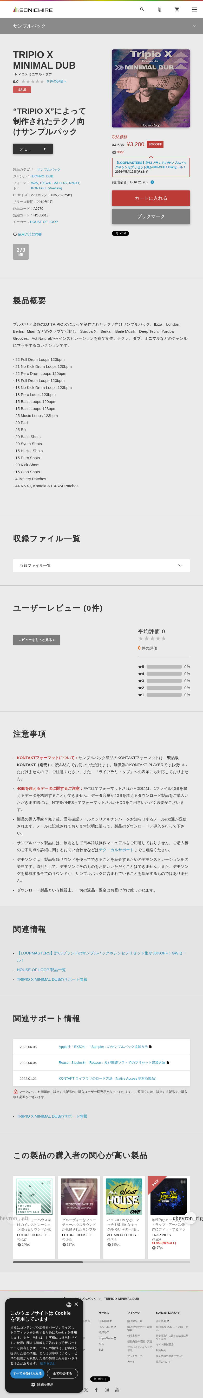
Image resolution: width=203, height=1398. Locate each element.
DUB (49, 176)
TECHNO (37, 176)
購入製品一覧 (134, 1321)
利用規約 (161, 1350)
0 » (56, 81)
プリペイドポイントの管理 (139, 1349)
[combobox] (68, 1304)
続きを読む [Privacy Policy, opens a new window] (48, 1363)
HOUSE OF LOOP (44, 222)
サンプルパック (49, 169)
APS (101, 1344)
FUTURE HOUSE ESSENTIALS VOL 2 (91, 1235)
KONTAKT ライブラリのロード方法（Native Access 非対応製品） (108, 1078)
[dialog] (44, 1345)
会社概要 (161, 1321)
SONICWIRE (33, 9)
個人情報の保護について (169, 1356)
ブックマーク (151, 216)
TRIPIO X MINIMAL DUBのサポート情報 (52, 979)
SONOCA (104, 1321)
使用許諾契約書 (27, 234)
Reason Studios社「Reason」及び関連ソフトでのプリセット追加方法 (112, 1062)
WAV (34, 183)
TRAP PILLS (161, 1235)
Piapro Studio (106, 1338)
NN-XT (74, 183)
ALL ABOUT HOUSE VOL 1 (128, 1235)
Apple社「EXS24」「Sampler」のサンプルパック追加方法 (103, 1047)
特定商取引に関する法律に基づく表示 (172, 1337)
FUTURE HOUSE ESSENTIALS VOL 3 (46, 1235)
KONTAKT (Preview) (46, 188)
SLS (101, 1349)
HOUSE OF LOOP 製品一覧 (41, 969)
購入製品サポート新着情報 (139, 1328)
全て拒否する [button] (62, 1373)
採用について (163, 1361)
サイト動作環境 (164, 1344)
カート (131, 1361)
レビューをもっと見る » (36, 640)
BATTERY (60, 183)
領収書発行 (133, 1335)
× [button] (76, 1304)
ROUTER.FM (106, 1326)
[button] (190, 1218)
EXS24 (45, 183)
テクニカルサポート (116, 850)
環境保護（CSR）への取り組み (172, 1328)
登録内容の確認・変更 (139, 1341)
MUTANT (104, 1332)
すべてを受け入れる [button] (27, 1373)
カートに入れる (151, 198)
